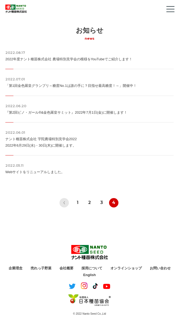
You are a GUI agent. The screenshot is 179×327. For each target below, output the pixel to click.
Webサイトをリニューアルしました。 (35, 172)
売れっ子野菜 (41, 268)
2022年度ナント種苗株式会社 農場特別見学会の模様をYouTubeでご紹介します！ (68, 59)
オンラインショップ (126, 268)
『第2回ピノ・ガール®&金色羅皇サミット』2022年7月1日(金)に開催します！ (66, 112)
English (89, 275)
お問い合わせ (160, 268)
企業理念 (16, 268)
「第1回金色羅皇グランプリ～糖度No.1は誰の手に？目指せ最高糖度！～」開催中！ (71, 86)
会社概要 (66, 268)
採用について (91, 268)
